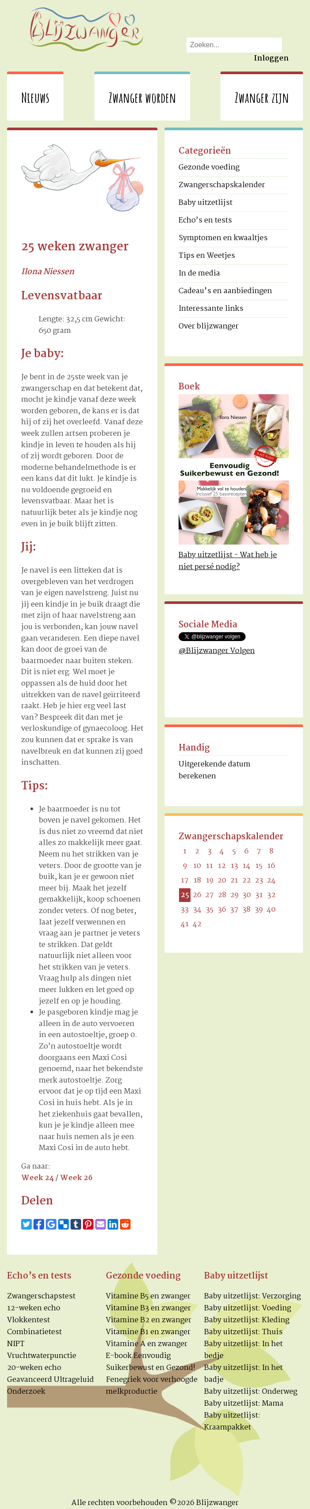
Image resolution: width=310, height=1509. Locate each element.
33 (185, 910)
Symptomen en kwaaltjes (223, 238)
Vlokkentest (28, 1320)
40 (271, 910)
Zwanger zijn (262, 97)
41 (185, 924)
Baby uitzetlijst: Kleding (246, 1320)
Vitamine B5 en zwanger (148, 1296)
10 (197, 866)
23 (259, 881)
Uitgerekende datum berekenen (214, 770)
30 (247, 895)
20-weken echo (34, 1368)
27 (209, 895)
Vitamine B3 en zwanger (148, 1308)
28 (222, 895)
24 (271, 881)
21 (234, 881)
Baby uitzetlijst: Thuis (243, 1332)
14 (246, 866)
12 (222, 866)
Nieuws (35, 97)
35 (209, 910)
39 (259, 910)
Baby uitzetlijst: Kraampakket (232, 1422)
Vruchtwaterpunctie (41, 1356)
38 (246, 910)
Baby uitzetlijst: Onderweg (250, 1392)
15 (258, 866)
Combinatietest (34, 1332)
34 (197, 910)
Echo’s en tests (205, 220)
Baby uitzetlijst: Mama (244, 1404)
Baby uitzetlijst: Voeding (247, 1308)
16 (271, 866)
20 (221, 881)
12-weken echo (33, 1308)
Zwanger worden (142, 97)
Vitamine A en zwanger (146, 1344)
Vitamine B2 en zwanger (148, 1320)
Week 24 (37, 1178)
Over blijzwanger (209, 326)
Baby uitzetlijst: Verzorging (252, 1296)
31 (259, 895)
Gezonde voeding (209, 168)
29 (234, 895)
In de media (199, 273)
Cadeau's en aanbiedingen (225, 291)
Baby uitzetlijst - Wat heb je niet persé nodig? (228, 561)
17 (185, 881)
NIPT (16, 1344)
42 (197, 924)
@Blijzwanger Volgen (217, 651)
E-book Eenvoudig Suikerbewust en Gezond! (150, 1362)
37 (234, 910)
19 (209, 881)
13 (234, 866)
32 (271, 895)
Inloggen (271, 58)
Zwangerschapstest (41, 1296)
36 (222, 910)
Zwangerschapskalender (222, 185)
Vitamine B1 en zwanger (148, 1332)
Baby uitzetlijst (205, 203)
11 (209, 866)
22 (246, 881)
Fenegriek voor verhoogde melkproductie (152, 1386)
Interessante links (211, 309)
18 (197, 881)
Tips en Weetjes (207, 256)
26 (197, 895)
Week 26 (76, 1178)
